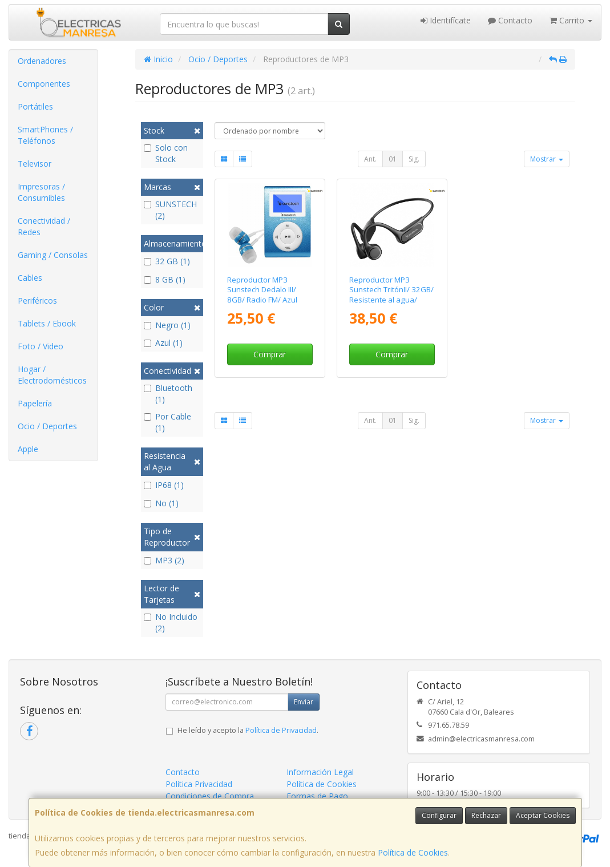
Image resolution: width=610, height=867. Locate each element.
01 (393, 159)
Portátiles (35, 106)
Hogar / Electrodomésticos (52, 375)
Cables (30, 277)
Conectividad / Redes (44, 226)
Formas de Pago (317, 796)
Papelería (35, 403)
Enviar (303, 702)
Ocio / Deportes (47, 426)
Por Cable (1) (167, 422)
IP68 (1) (164, 484)
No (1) (161, 503)
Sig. (414, 159)
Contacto (510, 20)
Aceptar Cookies (542, 815)
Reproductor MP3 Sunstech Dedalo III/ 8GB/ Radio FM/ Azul (262, 290)
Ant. (370, 159)
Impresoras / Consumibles (41, 192)
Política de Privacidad (281, 730)
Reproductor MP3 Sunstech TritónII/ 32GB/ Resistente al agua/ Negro (391, 294)
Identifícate (446, 20)
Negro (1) (167, 325)
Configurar (439, 815)
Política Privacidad (198, 784)
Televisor (34, 163)
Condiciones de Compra (209, 796)
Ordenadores (42, 60)
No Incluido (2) (170, 622)
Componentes (44, 83)
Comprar (269, 354)
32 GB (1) (167, 261)
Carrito (571, 20)
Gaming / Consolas (53, 254)
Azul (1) (163, 342)
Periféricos (37, 300)
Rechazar (486, 815)
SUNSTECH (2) (170, 210)
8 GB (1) (164, 279)
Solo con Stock (166, 153)
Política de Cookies (413, 852)
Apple (28, 448)
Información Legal (320, 772)
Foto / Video (40, 346)
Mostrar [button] (546, 159)
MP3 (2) (164, 560)
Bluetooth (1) (168, 393)
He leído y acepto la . (247, 730)
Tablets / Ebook (47, 323)
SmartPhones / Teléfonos (45, 135)
